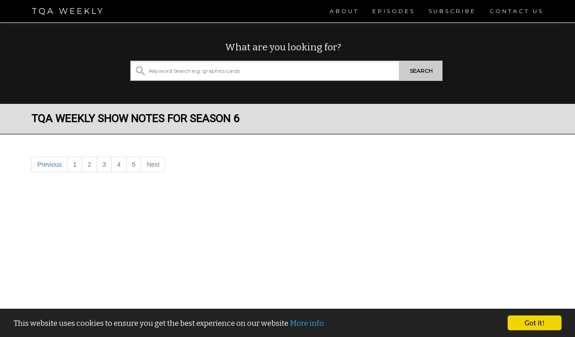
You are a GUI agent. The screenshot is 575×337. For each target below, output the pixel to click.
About (344, 11)
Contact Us (517, 11)
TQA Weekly (67, 11)
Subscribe (452, 11)
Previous (49, 164)
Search (421, 70)
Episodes (393, 11)
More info (307, 323)
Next (152, 164)
